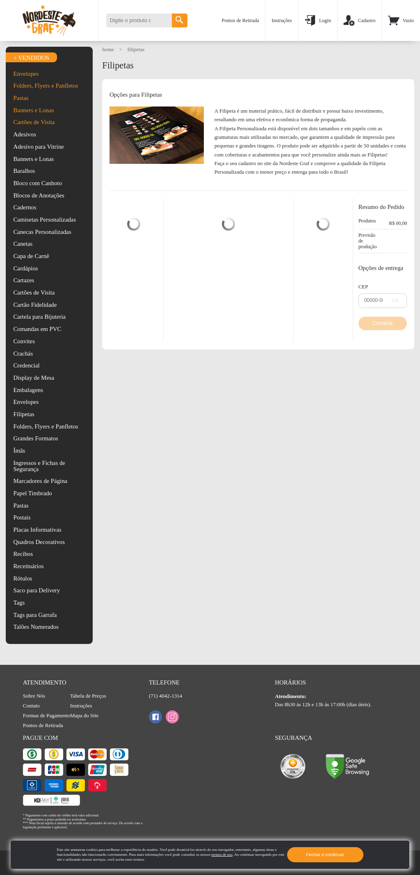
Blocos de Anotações (38, 195)
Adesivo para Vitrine (38, 146)
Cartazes (23, 280)
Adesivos (24, 134)
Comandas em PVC (37, 329)
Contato (31, 706)
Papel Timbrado (32, 493)
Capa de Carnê (31, 256)
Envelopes (26, 74)
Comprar (382, 323)
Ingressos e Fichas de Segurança (39, 466)
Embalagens (28, 390)
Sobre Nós (34, 696)
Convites (24, 341)
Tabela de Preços (88, 696)
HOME (108, 49)
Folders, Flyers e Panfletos (45, 86)
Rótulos (22, 578)
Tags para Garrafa (35, 615)
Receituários (28, 566)
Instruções (282, 20)
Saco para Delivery (36, 590)
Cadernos (24, 207)
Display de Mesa (33, 377)
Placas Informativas (37, 529)
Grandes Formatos (35, 438)
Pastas (20, 98)
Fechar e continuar (325, 854)
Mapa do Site (84, 715)
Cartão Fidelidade (35, 304)
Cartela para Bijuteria (39, 316)
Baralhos (24, 171)
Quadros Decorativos (39, 542)
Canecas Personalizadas (42, 232)
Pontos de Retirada (240, 20)
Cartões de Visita (34, 122)
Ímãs (19, 450)
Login (317, 20)
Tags (19, 602)
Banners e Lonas (33, 110)
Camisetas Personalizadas (44, 219)
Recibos (23, 554)
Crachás (23, 353)
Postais (21, 517)
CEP (363, 287)
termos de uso (221, 854)
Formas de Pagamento (46, 715)
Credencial (26, 365)
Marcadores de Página (40, 481)
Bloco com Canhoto (37, 183)
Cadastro (359, 20)
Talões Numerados (36, 626)
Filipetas (23, 414)
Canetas (22, 243)
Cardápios (25, 268)
